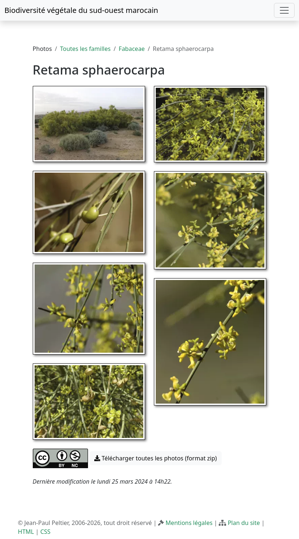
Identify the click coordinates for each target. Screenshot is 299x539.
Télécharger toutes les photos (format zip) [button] (155, 458)
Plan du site (244, 523)
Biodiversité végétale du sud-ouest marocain (81, 10)
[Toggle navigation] (284, 10)
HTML (26, 532)
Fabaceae (132, 49)
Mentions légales (189, 523)
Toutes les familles (85, 49)
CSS (45, 532)
